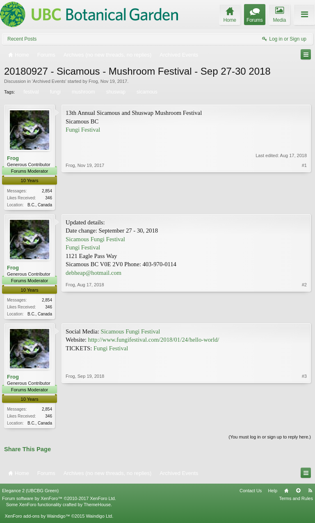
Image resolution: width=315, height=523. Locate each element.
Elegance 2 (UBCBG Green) (30, 493)
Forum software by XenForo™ (59, 500)
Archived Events (49, 81)
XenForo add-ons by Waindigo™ (37, 518)
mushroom (83, 92)
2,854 (47, 191)
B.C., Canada (39, 205)
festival (30, 92)
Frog (93, 81)
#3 (304, 423)
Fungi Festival (83, 129)
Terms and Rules (296, 500)
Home (286, 493)
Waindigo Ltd (99, 518)
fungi (55, 92)
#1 (304, 203)
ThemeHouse (97, 506)
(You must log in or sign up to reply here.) (269, 439)
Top (298, 493)
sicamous (146, 92)
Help (272, 493)
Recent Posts (22, 39)
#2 (304, 313)
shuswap (115, 92)
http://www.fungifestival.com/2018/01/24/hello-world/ (153, 341)
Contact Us (251, 493)
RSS (310, 493)
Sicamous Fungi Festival (95, 240)
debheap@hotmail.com (93, 273)
